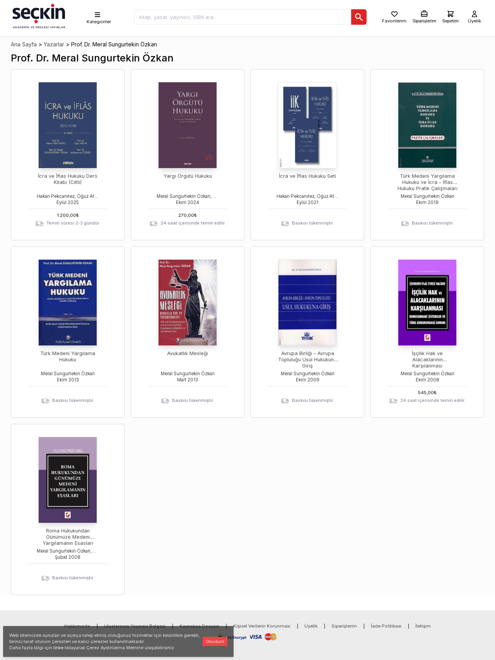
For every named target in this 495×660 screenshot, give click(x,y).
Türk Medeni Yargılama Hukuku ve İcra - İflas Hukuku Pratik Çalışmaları (427, 182)
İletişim (423, 626)
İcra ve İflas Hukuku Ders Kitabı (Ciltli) (67, 179)
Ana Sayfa (24, 44)
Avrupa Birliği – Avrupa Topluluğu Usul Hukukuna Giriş (307, 359)
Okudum (215, 641)
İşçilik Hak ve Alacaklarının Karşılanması (427, 359)
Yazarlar (54, 44)
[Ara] (359, 17)
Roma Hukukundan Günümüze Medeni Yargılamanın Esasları (68, 537)
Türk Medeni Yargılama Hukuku (67, 356)
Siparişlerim (344, 626)
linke (58, 647)
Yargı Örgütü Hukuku (188, 176)
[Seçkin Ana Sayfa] (38, 15)
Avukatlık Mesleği (187, 353)
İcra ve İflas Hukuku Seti (307, 176)
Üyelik (310, 626)
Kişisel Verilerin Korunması (261, 626)
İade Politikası (386, 626)
